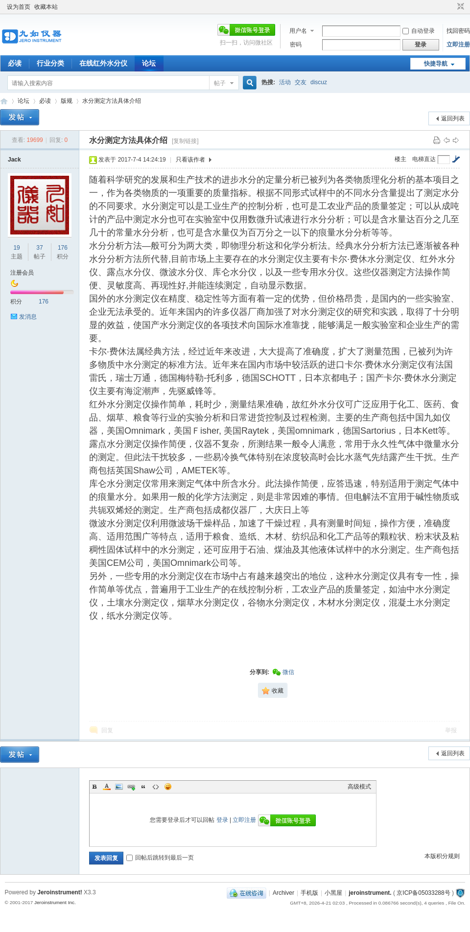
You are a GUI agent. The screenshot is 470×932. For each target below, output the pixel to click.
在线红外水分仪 (103, 63)
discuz (318, 82)
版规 (66, 100)
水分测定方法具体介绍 (112, 100)
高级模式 (359, 786)
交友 (300, 82)
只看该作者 (190, 159)
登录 (222, 819)
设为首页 (18, 6)
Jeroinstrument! (59, 892)
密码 (296, 44)
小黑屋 (333, 892)
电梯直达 (424, 159)
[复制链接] (185, 141)
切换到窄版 (459, 6)
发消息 (28, 316)
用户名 (298, 30)
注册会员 (22, 272)
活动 (285, 82)
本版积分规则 (442, 856)
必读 (15, 63)
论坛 (149, 63)
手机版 (309, 892)
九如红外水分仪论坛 (4, 101)
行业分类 (50, 63)
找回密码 (458, 30)
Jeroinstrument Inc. (55, 902)
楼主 (400, 159)
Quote (143, 787)
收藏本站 (46, 6)
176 (63, 247)
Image (119, 787)
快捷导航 (435, 63)
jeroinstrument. (370, 892)
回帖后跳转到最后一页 (160, 857)
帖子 (220, 83)
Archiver (283, 892)
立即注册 (458, 44)
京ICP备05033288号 (423, 892)
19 (16, 247)
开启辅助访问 (451, 6)
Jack (14, 159)
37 (39, 247)
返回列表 (453, 118)
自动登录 (418, 30)
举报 (451, 730)
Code (156, 787)
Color (107, 787)
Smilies (168, 787)
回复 (107, 730)
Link (131, 787)
